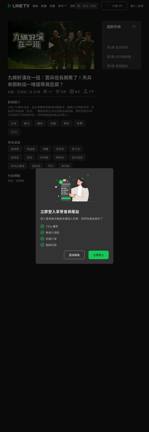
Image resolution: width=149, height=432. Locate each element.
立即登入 (98, 255)
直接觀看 (74, 255)
